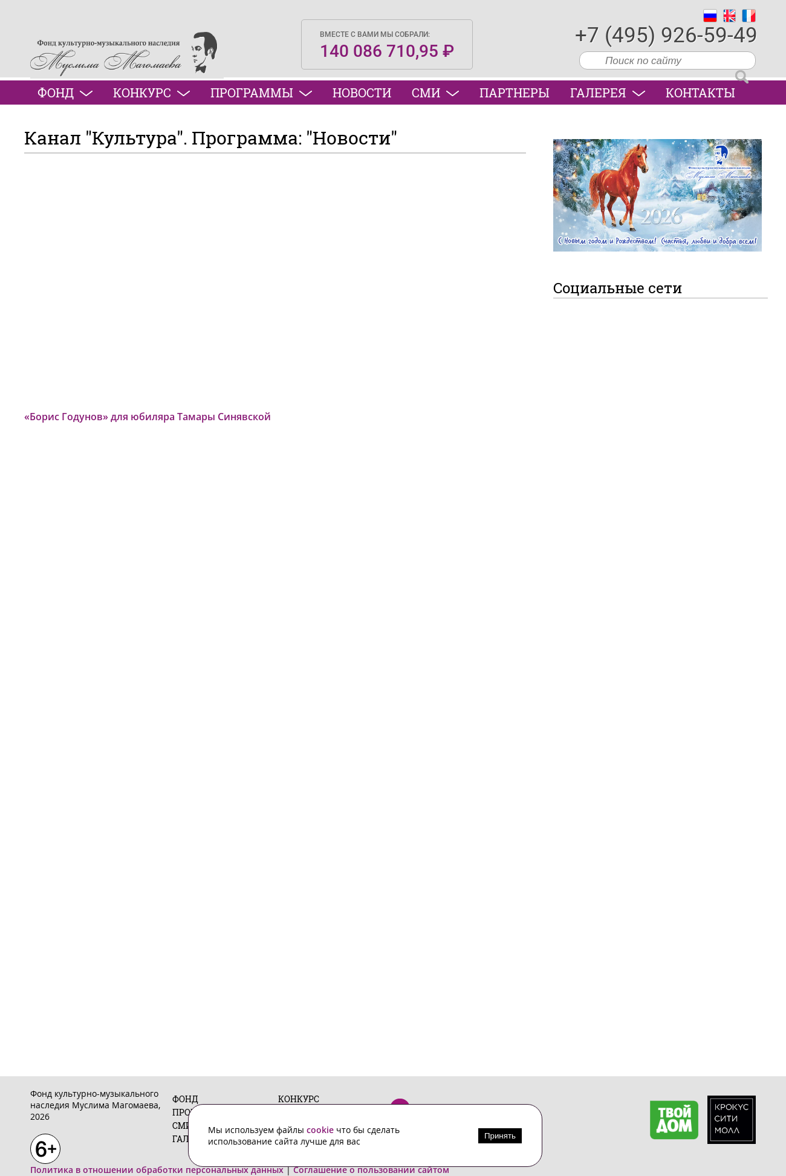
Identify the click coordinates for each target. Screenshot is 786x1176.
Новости (362, 92)
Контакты (700, 92)
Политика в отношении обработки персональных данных (157, 1169)
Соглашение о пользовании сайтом (371, 1169)
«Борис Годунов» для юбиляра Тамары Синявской (147, 416)
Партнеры (514, 92)
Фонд (65, 92)
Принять (500, 1135)
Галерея (607, 92)
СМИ (435, 92)
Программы (261, 92)
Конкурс (151, 92)
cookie (321, 1129)
